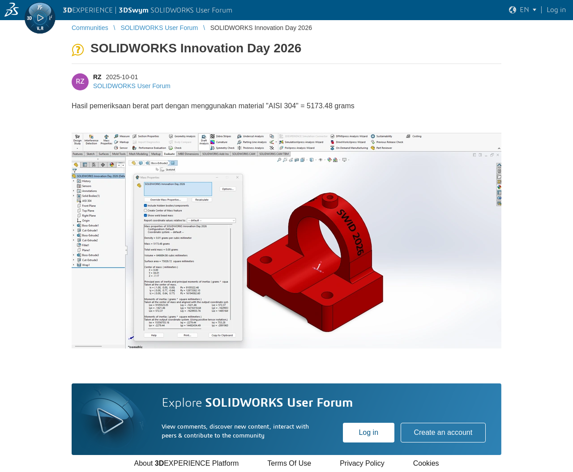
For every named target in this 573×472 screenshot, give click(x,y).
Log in (368, 432)
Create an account (443, 432)
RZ (97, 77)
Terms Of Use (289, 463)
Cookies (426, 463)
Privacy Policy (362, 463)
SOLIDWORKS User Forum (132, 85)
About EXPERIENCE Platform (186, 463)
